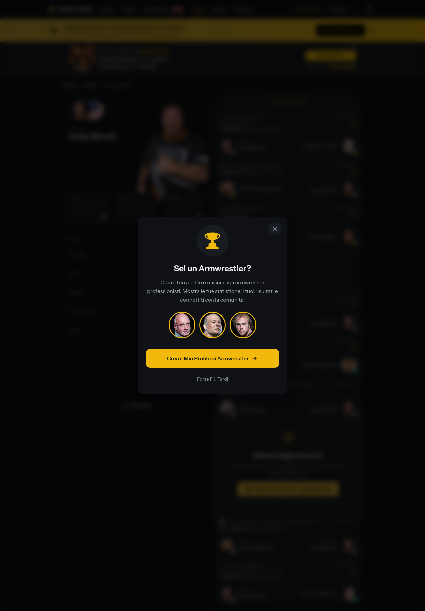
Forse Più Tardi (212, 379)
